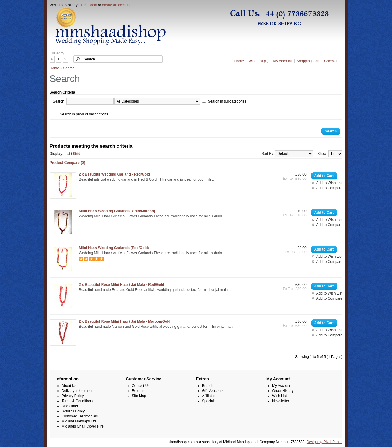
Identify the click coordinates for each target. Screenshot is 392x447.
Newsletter (280, 401)
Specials (208, 401)
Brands (207, 386)
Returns (138, 391)
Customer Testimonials (80, 416)
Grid (77, 154)
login (93, 5)
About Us (69, 386)
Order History (282, 391)
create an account (116, 5)
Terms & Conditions (77, 401)
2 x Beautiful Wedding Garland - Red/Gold (114, 174)
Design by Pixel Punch (324, 442)
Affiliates (208, 396)
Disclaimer (70, 406)
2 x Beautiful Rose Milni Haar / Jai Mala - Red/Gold (121, 285)
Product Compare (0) (67, 163)
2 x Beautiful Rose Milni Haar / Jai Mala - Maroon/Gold (124, 321)
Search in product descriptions (84, 114)
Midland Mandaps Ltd (79, 421)
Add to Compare (329, 188)
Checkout (331, 61)
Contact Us (140, 386)
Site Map (139, 396)
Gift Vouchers (212, 391)
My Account (282, 61)
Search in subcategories (227, 101)
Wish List (279, 396)
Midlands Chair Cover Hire (83, 426)
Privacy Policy (73, 396)
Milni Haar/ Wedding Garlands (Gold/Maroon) (117, 211)
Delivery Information (78, 391)
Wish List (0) (259, 61)
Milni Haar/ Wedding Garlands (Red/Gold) (114, 248)
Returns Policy (73, 411)
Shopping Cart (308, 61)
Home (239, 61)
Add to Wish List (329, 183)
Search (68, 68)
